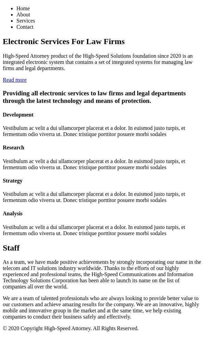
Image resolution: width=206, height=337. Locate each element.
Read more (15, 80)
